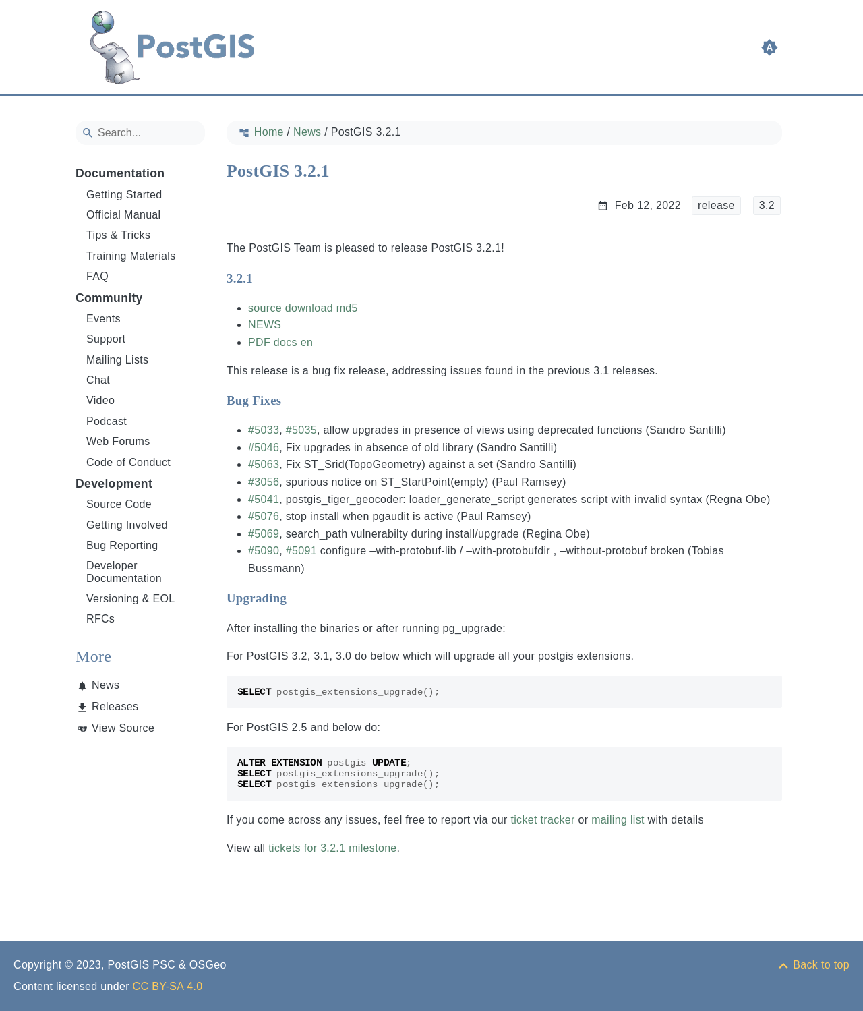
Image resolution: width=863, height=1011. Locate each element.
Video (100, 400)
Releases (115, 706)
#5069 (263, 534)
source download (290, 308)
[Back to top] (813, 965)
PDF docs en (280, 342)
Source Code (119, 504)
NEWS (264, 324)
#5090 (263, 550)
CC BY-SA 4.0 (168, 986)
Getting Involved (127, 525)
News (105, 685)
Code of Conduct (128, 462)
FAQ (97, 276)
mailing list (618, 820)
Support (105, 339)
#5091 (301, 550)
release (716, 205)
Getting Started (124, 194)
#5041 (263, 499)
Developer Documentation (124, 571)
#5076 (263, 516)
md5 (347, 308)
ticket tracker (542, 820)
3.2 (767, 205)
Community (109, 298)
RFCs (100, 619)
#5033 (263, 430)
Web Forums (118, 441)
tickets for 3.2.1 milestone (332, 848)
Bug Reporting (122, 545)
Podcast (106, 421)
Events (103, 318)
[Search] (140, 133)
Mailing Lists (117, 360)
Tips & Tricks (118, 235)
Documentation (120, 173)
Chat (98, 380)
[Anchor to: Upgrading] (299, 598)
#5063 (263, 464)
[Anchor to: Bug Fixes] (294, 401)
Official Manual (123, 215)
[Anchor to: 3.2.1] (266, 278)
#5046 (263, 447)
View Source (123, 728)
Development (114, 483)
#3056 (263, 482)
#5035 (301, 430)
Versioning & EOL (130, 598)
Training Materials (131, 256)
